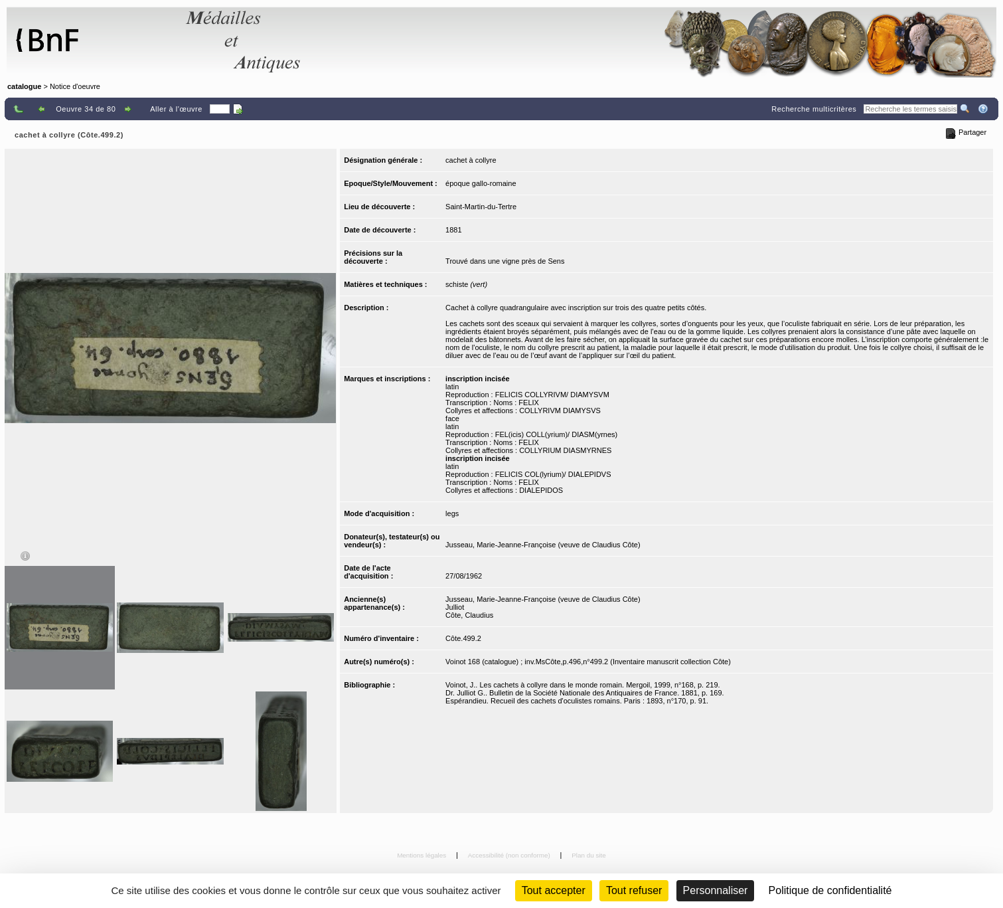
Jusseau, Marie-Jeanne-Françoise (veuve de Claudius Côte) (542, 545)
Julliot (454, 607)
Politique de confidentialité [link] (830, 890)
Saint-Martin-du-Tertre (480, 207)
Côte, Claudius (469, 615)
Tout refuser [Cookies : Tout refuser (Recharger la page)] (634, 890)
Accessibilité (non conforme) (510, 855)
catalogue (24, 86)
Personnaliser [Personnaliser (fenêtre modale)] (715, 890)
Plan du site (589, 855)
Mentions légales (422, 855)
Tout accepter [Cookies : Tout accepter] (553, 890)
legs (452, 513)
